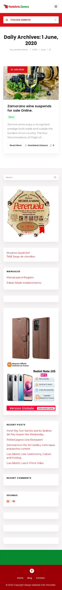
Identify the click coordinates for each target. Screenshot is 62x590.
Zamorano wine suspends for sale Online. (29, 108)
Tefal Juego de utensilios (21, 256)
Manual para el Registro (20, 277)
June (43, 49)
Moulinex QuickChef (18, 252)
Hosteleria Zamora (36, 145)
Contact (40, 578)
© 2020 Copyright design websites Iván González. (31, 585)
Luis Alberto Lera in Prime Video (25, 463)
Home (25, 49)
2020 (35, 49)
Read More (16, 145)
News (11, 117)
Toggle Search (18, 19)
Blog (29, 578)
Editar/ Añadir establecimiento (24, 282)
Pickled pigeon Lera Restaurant (25, 439)
